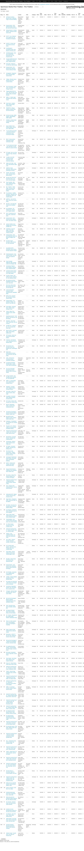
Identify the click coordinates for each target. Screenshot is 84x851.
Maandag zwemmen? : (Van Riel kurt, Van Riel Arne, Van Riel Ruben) (11, 317)
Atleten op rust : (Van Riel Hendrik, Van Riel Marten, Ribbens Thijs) (11, 784)
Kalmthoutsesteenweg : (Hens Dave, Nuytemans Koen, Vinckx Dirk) (11, 793)
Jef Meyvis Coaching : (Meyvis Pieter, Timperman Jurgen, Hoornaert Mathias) (11, 18)
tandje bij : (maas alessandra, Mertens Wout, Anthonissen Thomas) (11, 169)
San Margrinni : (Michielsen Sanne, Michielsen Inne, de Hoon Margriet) (11, 511)
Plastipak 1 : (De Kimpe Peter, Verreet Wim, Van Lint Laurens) (11, 322)
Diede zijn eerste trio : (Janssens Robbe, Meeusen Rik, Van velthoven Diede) (11, 798)
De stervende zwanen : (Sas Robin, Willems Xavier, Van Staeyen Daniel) (11, 727)
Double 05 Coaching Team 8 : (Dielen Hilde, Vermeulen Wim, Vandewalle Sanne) (11, 759)
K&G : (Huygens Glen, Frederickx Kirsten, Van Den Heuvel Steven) (11, 487)
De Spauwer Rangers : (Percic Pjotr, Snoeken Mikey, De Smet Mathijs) (10, 611)
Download (3, 838)
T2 (48, 1)
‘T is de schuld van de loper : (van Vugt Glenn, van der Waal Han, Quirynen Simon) (11, 146)
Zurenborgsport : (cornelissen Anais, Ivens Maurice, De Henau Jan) (11, 49)
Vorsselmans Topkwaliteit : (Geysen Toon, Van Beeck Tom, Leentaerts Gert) (11, 587)
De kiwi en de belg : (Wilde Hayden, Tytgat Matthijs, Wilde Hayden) (11, 116)
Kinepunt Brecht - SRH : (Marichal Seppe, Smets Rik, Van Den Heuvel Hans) (11, 26)
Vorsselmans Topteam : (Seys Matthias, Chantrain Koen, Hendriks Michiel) (11, 267)
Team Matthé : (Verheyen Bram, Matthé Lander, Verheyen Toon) (11, 308)
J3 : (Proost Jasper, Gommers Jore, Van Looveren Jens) (10, 525)
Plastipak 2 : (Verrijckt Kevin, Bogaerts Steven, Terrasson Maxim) (10, 388)
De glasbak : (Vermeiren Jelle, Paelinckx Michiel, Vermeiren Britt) (10, 397)
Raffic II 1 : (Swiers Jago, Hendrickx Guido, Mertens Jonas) (11, 98)
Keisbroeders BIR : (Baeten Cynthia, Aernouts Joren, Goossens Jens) (11, 495)
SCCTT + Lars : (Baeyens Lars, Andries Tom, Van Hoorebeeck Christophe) (11, 37)
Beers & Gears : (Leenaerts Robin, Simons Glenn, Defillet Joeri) (11, 331)
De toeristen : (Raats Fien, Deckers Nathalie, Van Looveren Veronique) (11, 476)
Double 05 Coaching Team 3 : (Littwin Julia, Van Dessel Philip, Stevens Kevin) (11, 432)
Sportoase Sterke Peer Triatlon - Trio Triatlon (18, 1)
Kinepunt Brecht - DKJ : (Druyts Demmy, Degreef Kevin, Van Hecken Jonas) (11, 219)
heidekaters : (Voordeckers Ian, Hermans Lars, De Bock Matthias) (11, 422)
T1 (36, 1)
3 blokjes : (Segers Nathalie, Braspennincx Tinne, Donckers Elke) (11, 578)
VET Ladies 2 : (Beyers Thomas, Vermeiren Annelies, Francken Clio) (11, 541)
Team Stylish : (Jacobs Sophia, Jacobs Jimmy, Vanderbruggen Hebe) (10, 553)
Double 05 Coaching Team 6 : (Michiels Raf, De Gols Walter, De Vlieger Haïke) (11, 677)
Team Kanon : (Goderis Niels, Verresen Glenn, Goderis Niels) (10, 104)
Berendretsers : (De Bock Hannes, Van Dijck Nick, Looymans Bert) (11, 438)
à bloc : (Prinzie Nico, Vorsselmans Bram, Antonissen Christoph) (10, 359)
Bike (40, 1)
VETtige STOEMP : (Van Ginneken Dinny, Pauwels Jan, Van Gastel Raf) (11, 377)
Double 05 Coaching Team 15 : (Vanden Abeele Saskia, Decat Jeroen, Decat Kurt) (11, 695)
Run (52, 1)
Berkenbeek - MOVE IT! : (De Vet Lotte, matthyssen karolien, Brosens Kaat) (11, 635)
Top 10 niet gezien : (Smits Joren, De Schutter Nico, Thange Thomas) (11, 87)
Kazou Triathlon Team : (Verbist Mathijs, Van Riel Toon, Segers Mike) (11, 127)
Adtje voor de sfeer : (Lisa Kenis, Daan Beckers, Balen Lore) (11, 164)
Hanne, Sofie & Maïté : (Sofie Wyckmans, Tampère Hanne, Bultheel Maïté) (11, 516)
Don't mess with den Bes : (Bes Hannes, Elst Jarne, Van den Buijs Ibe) (11, 286)
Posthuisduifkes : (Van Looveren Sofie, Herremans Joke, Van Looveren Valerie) (11, 520)
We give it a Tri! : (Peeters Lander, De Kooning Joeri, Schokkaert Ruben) (11, 427)
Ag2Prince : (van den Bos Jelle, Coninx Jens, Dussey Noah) (11, 200)
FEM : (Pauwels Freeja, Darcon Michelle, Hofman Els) (11, 607)
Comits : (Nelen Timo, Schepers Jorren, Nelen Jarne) (10, 312)
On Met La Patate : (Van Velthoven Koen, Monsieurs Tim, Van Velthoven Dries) (11, 277)
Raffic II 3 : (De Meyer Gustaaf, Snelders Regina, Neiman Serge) (11, 688)
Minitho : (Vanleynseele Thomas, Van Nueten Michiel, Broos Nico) (10, 464)
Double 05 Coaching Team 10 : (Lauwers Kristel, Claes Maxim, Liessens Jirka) (11, 707)
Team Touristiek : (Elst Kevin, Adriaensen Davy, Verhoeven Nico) (10, 183)
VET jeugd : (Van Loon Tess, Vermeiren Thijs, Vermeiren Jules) (11, 153)
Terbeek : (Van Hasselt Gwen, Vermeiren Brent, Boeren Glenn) (10, 174)
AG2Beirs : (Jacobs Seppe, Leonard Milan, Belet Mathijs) (11, 121)
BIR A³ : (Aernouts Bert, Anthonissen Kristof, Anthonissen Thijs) (10, 140)
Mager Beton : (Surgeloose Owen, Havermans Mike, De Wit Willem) (11, 500)
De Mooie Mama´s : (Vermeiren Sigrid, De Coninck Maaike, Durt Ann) (11, 772)
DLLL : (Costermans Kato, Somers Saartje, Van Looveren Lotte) (11, 742)
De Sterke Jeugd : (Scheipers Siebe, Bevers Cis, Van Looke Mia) (11, 242)
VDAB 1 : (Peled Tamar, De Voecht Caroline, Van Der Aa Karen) (11, 753)
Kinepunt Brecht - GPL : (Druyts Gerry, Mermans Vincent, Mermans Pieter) (11, 68)
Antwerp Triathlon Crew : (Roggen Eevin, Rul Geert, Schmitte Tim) (11, 225)
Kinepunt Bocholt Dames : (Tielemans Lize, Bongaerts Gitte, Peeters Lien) (11, 470)
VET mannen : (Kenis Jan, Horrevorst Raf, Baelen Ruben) (11, 336)
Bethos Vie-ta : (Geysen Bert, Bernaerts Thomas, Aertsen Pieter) (10, 297)
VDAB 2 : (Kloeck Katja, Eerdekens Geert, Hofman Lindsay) (11, 672)
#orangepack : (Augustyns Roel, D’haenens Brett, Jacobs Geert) (11, 74)
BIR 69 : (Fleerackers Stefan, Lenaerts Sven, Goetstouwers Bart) (10, 405)
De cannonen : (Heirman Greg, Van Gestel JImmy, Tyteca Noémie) (11, 803)
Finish (56, 1)
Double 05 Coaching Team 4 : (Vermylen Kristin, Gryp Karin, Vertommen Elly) (11, 748)
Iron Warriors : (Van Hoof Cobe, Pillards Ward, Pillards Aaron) (11, 815)
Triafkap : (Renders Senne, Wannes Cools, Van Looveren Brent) (11, 80)
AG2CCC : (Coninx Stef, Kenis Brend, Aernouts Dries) (10, 44)
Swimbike (45, 1)
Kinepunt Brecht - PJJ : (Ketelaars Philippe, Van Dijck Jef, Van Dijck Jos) (10, 302)
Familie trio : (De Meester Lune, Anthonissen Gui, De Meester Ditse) (11, 341)
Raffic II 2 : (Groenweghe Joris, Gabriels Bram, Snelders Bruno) (11, 382)
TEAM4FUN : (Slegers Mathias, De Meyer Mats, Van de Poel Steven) (11, 109)
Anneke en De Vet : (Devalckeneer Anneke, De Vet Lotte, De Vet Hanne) (11, 810)
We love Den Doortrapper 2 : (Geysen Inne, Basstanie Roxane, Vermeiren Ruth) (11, 641)
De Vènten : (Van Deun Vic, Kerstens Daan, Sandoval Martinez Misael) (11, 506)
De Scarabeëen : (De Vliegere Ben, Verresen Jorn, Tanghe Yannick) (10, 210)
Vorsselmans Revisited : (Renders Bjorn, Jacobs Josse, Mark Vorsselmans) (11, 364)
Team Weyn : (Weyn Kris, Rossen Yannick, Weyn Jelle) (11, 392)
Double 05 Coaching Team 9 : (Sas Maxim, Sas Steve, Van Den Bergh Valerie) (11, 723)
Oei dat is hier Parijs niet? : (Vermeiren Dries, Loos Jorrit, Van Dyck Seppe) (11, 178)
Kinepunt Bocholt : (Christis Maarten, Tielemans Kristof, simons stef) (11, 31)
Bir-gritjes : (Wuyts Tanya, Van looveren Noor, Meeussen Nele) (11, 560)
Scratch (60, 1)
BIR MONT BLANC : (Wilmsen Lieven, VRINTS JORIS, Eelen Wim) (11, 417)
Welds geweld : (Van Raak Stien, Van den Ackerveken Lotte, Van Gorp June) (11, 820)
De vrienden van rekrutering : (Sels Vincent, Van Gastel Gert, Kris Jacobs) (11, 583)
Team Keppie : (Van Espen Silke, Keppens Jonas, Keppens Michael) (11, 659)
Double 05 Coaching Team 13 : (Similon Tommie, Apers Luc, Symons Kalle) (11, 530)
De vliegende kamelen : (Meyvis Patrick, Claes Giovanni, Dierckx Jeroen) (11, 712)
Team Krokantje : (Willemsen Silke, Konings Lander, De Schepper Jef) (11, 262)
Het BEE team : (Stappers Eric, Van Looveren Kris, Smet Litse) (11, 327)
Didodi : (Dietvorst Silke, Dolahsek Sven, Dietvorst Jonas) (11, 631)
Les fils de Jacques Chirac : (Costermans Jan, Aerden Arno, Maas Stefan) (11, 272)
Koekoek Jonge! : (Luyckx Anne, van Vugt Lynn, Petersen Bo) (11, 834)
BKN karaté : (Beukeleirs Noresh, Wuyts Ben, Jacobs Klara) (11, 653)
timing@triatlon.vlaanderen (44, 4)
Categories (66, 1)
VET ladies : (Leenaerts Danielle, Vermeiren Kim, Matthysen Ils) (11, 447)
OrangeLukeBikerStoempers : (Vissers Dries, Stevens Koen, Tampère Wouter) (11, 60)
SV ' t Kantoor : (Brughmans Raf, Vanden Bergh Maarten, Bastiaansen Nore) (11, 616)
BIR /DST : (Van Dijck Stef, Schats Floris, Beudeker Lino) (11, 205)
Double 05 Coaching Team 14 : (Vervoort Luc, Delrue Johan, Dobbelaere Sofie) (11, 668)
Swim (33, 1)
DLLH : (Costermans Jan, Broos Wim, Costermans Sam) (11, 214)
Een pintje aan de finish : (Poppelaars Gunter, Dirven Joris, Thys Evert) (11, 281)
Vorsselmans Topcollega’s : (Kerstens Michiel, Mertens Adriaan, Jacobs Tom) (11, 413)
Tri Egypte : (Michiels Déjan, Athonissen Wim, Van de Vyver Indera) (11, 592)
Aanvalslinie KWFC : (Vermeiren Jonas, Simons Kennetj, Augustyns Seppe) (11, 249)
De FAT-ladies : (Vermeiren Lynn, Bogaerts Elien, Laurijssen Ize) (11, 573)
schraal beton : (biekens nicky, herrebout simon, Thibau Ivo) (10, 443)
